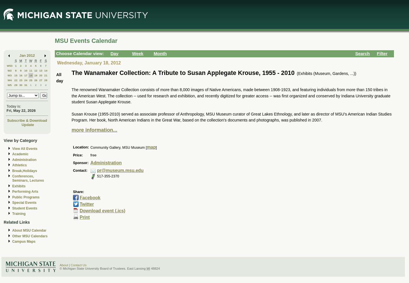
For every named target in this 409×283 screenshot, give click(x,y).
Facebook (90, 197)
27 (40, 80)
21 (45, 75)
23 (20, 80)
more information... (94, 130)
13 (40, 70)
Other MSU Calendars (30, 236)
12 (35, 70)
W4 (10, 80)
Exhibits (19, 186)
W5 (10, 85)
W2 (10, 70)
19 (35, 75)
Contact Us (79, 265)
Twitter (87, 204)
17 (25, 75)
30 (20, 85)
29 (15, 85)
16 (20, 75)
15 (15, 75)
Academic (20, 154)
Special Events (24, 203)
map (151, 147)
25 (30, 80)
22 (15, 80)
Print (85, 217)
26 (35, 80)
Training (19, 214)
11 (30, 70)
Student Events (24, 208)
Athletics (19, 165)
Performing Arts (25, 192)
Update (28, 125)
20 (40, 75)
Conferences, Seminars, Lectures (28, 178)
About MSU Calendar (29, 230)
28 (45, 80)
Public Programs (25, 197)
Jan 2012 (27, 55)
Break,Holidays (24, 171)
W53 (9, 65)
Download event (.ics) (102, 210)
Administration (24, 160)
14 (45, 70)
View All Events (24, 149)
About (64, 265)
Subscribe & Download (27, 120)
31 (25, 85)
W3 (10, 75)
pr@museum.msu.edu (120, 170)
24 (25, 80)
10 (25, 70)
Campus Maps (24, 242)
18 (30, 75)
